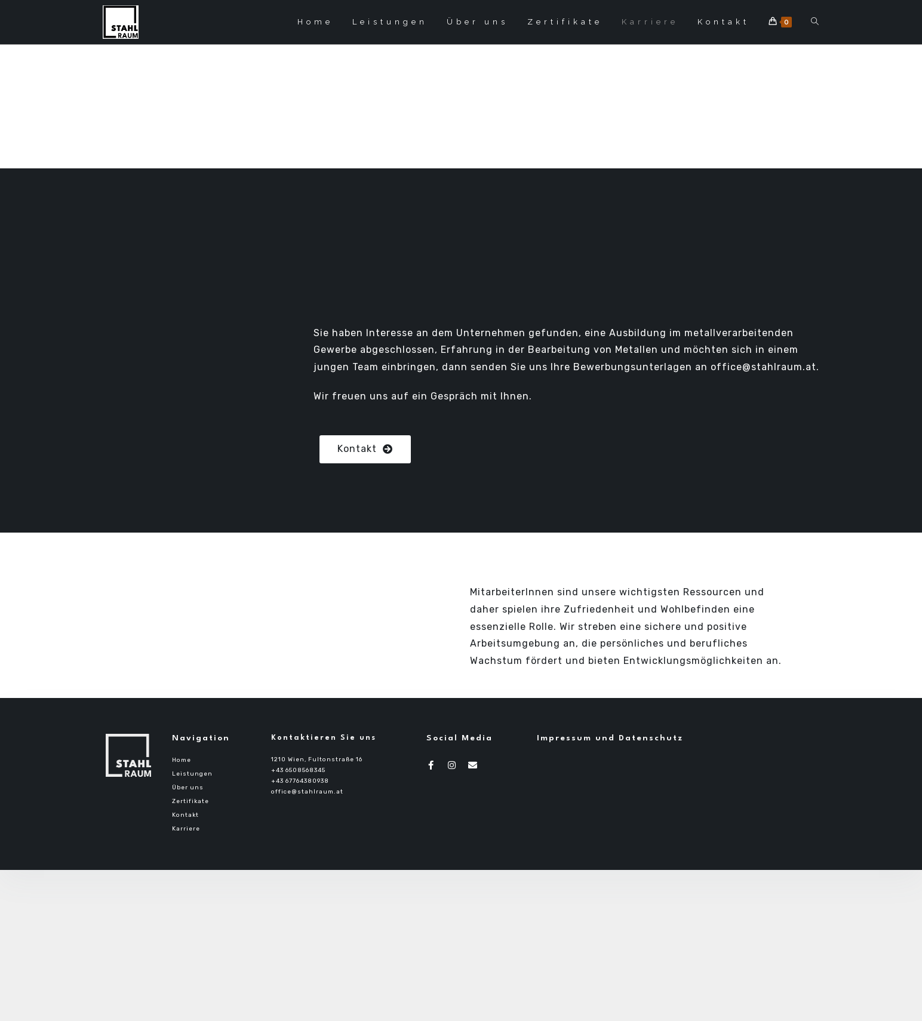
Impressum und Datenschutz (610, 738)
